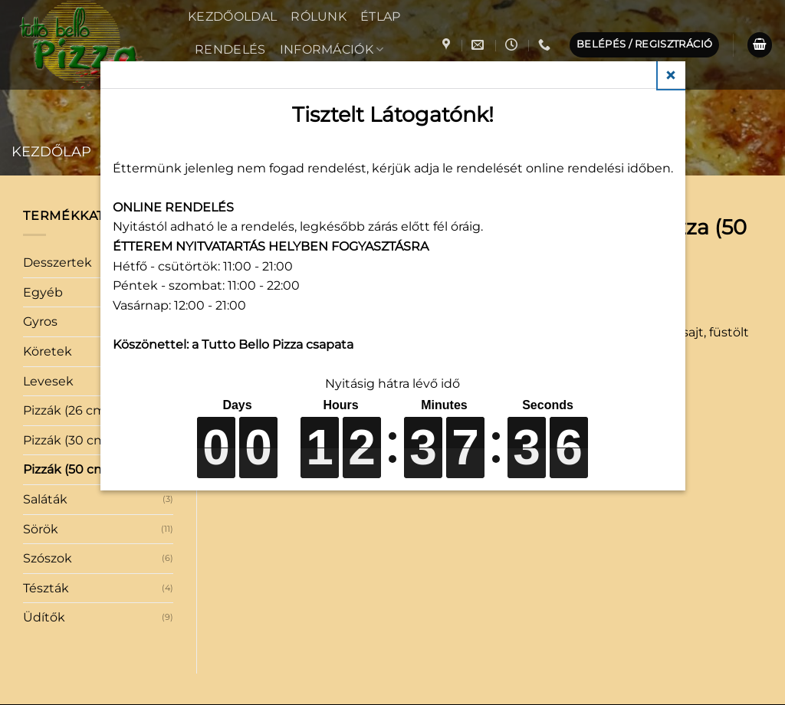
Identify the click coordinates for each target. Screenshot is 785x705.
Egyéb (43, 292)
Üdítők (44, 617)
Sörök (40, 529)
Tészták (46, 588)
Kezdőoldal (232, 16)
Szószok (47, 558)
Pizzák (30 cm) (66, 440)
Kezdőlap (51, 151)
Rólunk (319, 16)
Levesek (48, 381)
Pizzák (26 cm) (66, 410)
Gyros (40, 321)
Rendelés (230, 49)
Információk (332, 49)
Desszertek (57, 262)
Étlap (380, 16)
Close (671, 75)
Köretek (47, 351)
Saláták (45, 499)
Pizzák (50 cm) (66, 469)
